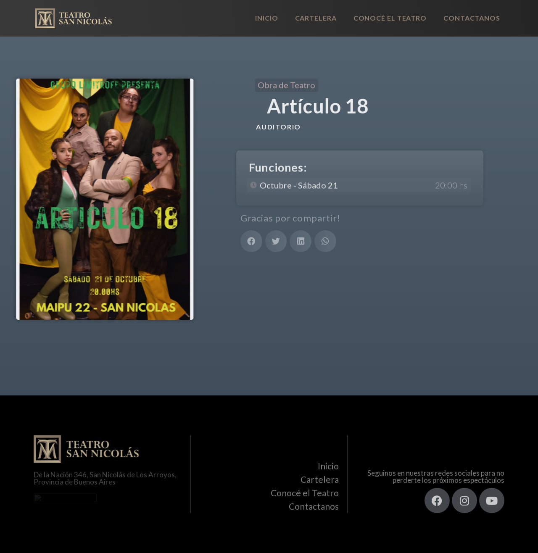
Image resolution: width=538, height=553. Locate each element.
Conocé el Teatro (390, 18)
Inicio (266, 18)
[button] (251, 241)
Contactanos (471, 18)
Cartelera (316, 18)
